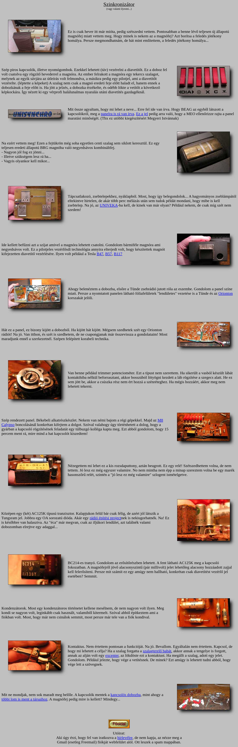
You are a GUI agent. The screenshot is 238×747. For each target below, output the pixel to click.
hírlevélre (125, 737)
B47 (100, 254)
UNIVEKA (109, 205)
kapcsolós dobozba (126, 695)
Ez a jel (142, 114)
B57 (108, 254)
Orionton (225, 293)
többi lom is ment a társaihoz (24, 699)
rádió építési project (105, 518)
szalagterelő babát (157, 651)
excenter (112, 655)
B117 (118, 254)
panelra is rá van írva (117, 114)
